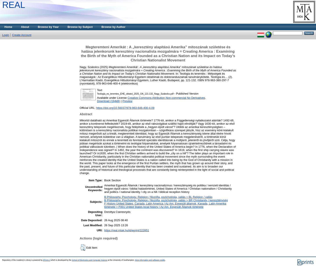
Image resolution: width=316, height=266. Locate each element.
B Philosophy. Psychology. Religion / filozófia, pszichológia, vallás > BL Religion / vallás (158, 197)
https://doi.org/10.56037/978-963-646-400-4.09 (125, 108)
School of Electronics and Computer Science (89, 260)
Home (8, 27)
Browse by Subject (80, 27)
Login (5, 35)
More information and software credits (150, 260)
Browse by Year (48, 27)
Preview (127, 101)
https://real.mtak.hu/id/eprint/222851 (126, 230)
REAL (13, 5)
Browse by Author (113, 27)
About (25, 27)
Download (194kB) (108, 101)
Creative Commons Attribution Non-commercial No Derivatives (166, 97)
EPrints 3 (46, 260)
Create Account (21, 35)
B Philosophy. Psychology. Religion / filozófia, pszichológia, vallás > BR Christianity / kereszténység (166, 200)
